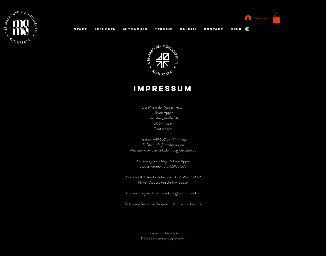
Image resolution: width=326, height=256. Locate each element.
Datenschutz (171, 233)
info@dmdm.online (169, 144)
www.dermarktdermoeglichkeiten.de (169, 150)
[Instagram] (247, 29)
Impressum (154, 233)
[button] (276, 18)
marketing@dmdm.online (181, 193)
